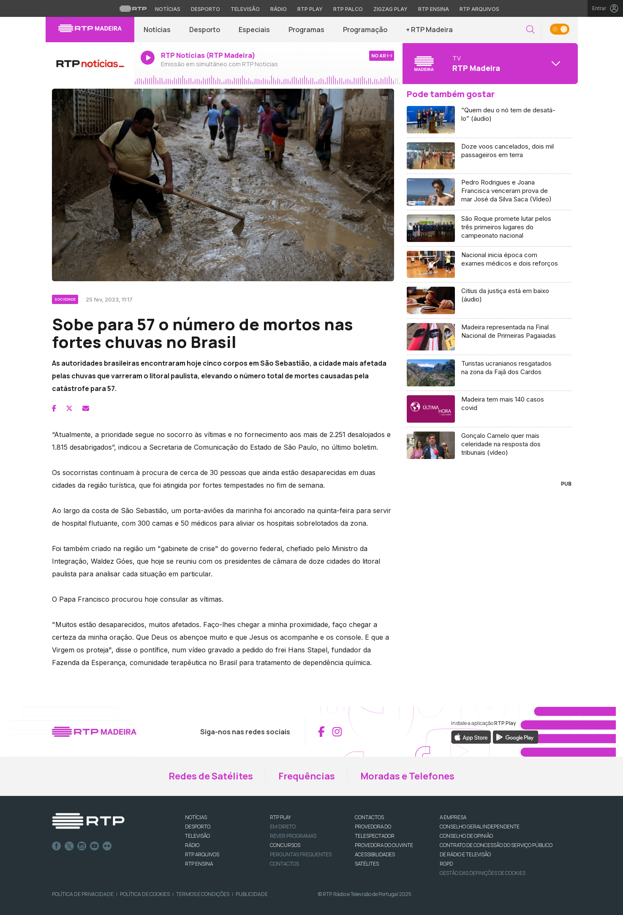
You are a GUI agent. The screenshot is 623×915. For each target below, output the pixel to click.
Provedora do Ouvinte (384, 845)
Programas (306, 29)
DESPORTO (197, 826)
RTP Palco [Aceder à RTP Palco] (348, 9)
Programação (365, 29)
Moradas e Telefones (407, 776)
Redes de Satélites (211, 776)
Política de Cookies (145, 894)
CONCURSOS (285, 845)
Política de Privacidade (83, 894)
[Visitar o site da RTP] (133, 8)
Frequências (306, 776)
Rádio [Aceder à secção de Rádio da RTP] (278, 9)
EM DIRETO (283, 826)
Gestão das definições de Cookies (482, 873)
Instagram (82, 846)
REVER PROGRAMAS (293, 835)
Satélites (367, 863)
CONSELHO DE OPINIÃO (466, 835)
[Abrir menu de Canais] (489, 63)
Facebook (56, 846)
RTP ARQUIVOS (202, 854)
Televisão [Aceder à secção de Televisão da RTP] (245, 9)
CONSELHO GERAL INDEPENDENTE (480, 826)
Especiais (254, 29)
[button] (530, 30)
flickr (107, 846)
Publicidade (252, 894)
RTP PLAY (280, 817)
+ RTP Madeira (429, 29)
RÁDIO (192, 845)
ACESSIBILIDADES (375, 854)
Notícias (157, 29)
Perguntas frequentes (301, 854)
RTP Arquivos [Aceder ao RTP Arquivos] (479, 9)
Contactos (284, 863)
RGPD (446, 863)
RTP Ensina (199, 863)
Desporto (204, 29)
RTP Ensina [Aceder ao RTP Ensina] (433, 9)
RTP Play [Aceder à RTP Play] (310, 9)
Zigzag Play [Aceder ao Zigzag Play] (390, 9)
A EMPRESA (453, 817)
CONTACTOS (369, 817)
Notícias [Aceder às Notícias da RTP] (167, 9)
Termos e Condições (202, 894)
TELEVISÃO (197, 835)
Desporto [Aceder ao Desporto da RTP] (205, 9)
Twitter (69, 846)
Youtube (94, 846)
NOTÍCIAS (196, 817)
